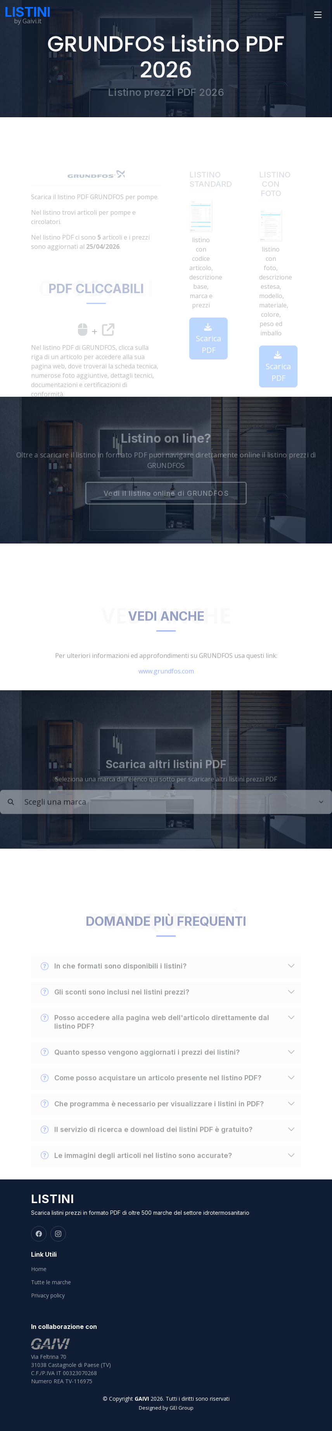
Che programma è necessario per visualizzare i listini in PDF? (152, 1115)
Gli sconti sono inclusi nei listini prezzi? (115, 1003)
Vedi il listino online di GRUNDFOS (166, 494)
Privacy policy (48, 1295)
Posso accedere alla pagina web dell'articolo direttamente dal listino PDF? (155, 1032)
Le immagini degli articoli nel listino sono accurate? (136, 1166)
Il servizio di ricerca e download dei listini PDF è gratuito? (146, 1140)
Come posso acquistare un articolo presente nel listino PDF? (151, 1089)
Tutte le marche (51, 1282)
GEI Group (181, 1407)
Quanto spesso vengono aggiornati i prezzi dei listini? (140, 1063)
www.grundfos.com (166, 682)
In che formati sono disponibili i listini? (114, 977)
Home (39, 1269)
